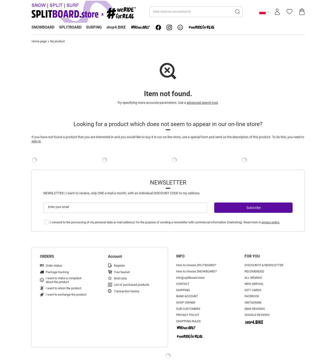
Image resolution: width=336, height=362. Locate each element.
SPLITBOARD (70, 27)
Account (115, 256)
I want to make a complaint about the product (63, 280)
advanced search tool (202, 103)
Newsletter (168, 182)
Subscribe (253, 208)
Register (119, 265)
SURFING (94, 27)
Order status (54, 265)
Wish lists (120, 278)
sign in (36, 141)
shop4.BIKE (116, 27)
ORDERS (47, 256)
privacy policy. (271, 222)
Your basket (122, 272)
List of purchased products (131, 284)
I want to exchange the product (66, 294)
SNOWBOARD (43, 27)
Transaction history (126, 291)
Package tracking (57, 272)
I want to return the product (63, 288)
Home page (39, 41)
